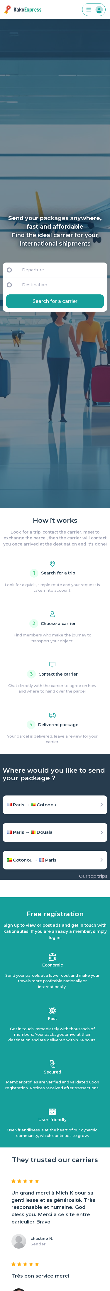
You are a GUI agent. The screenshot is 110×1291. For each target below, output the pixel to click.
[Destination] (63, 284)
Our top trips (93, 876)
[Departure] (62, 270)
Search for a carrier (55, 301)
